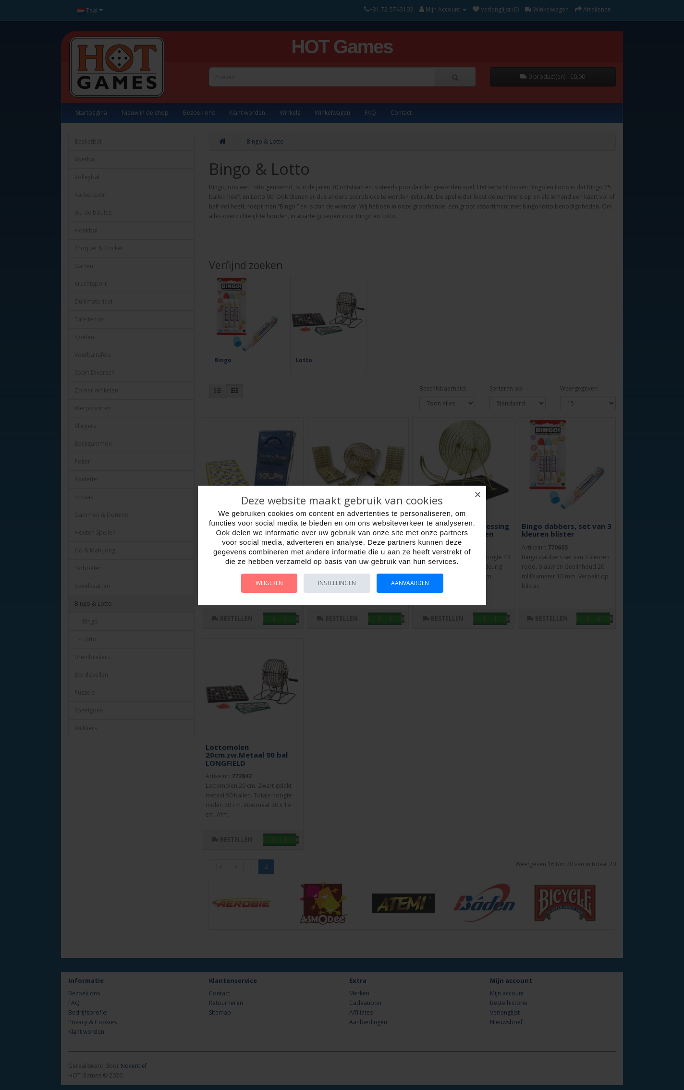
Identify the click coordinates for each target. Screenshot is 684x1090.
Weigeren (269, 583)
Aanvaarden (410, 583)
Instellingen (337, 583)
